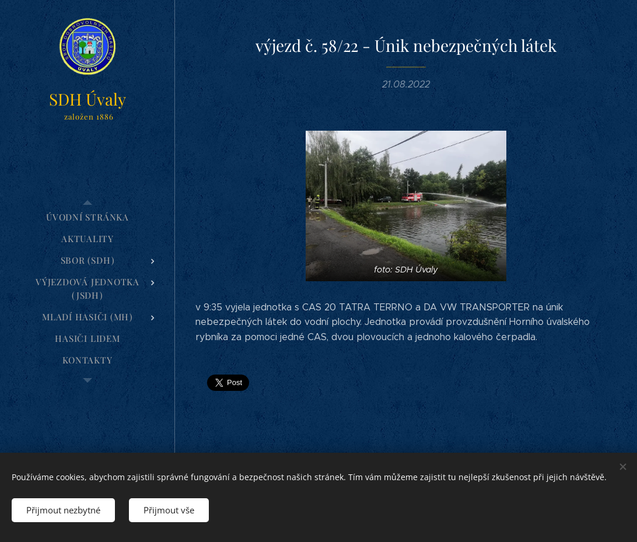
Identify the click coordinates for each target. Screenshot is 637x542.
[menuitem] (88, 217)
